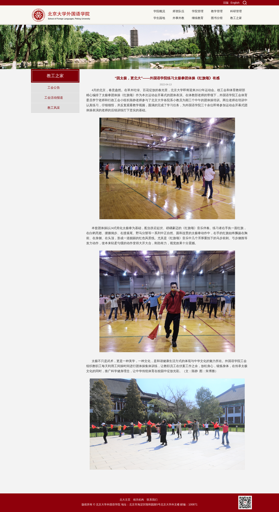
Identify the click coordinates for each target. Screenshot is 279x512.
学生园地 (159, 18)
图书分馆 (217, 18)
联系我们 (152, 499)
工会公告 (53, 87)
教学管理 (217, 11)
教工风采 (53, 107)
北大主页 (125, 499)
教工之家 (236, 18)
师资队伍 (178, 11)
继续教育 (197, 18)
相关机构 (138, 499)
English (235, 2)
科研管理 (236, 11)
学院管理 (197, 11)
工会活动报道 (53, 97)
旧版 (226, 2)
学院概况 (159, 11)
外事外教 (178, 18)
